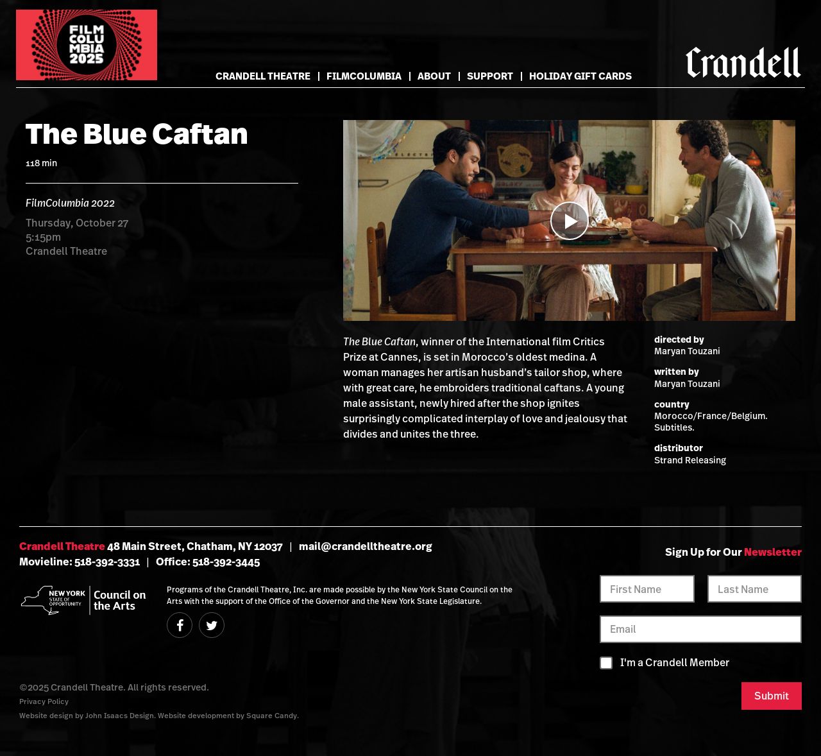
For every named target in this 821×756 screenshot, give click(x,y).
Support (490, 76)
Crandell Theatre (263, 76)
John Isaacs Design (119, 715)
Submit (771, 696)
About (434, 76)
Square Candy (271, 715)
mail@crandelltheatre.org (365, 546)
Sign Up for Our (733, 552)
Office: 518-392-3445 (208, 561)
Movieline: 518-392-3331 (79, 561)
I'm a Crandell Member (674, 662)
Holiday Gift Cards (580, 76)
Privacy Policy (44, 701)
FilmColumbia (364, 76)
